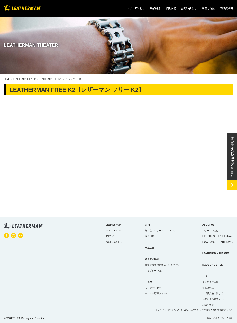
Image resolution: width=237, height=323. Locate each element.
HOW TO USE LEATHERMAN (217, 242)
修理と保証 (208, 8)
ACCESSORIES (114, 242)
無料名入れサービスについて (160, 230)
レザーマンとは (210, 230)
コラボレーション (154, 270)
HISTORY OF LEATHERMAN (217, 236)
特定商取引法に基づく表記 (219, 318)
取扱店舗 (170, 8)
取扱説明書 (226, 8)
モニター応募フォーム (156, 293)
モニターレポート (154, 287)
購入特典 (149, 236)
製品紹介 (155, 8)
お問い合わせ (189, 8)
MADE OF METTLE (212, 265)
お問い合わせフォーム (213, 299)
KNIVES (110, 236)
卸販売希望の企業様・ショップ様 (162, 265)
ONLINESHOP (113, 224)
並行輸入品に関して (212, 293)
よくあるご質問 (210, 282)
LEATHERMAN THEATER (216, 253)
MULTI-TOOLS (113, 230)
